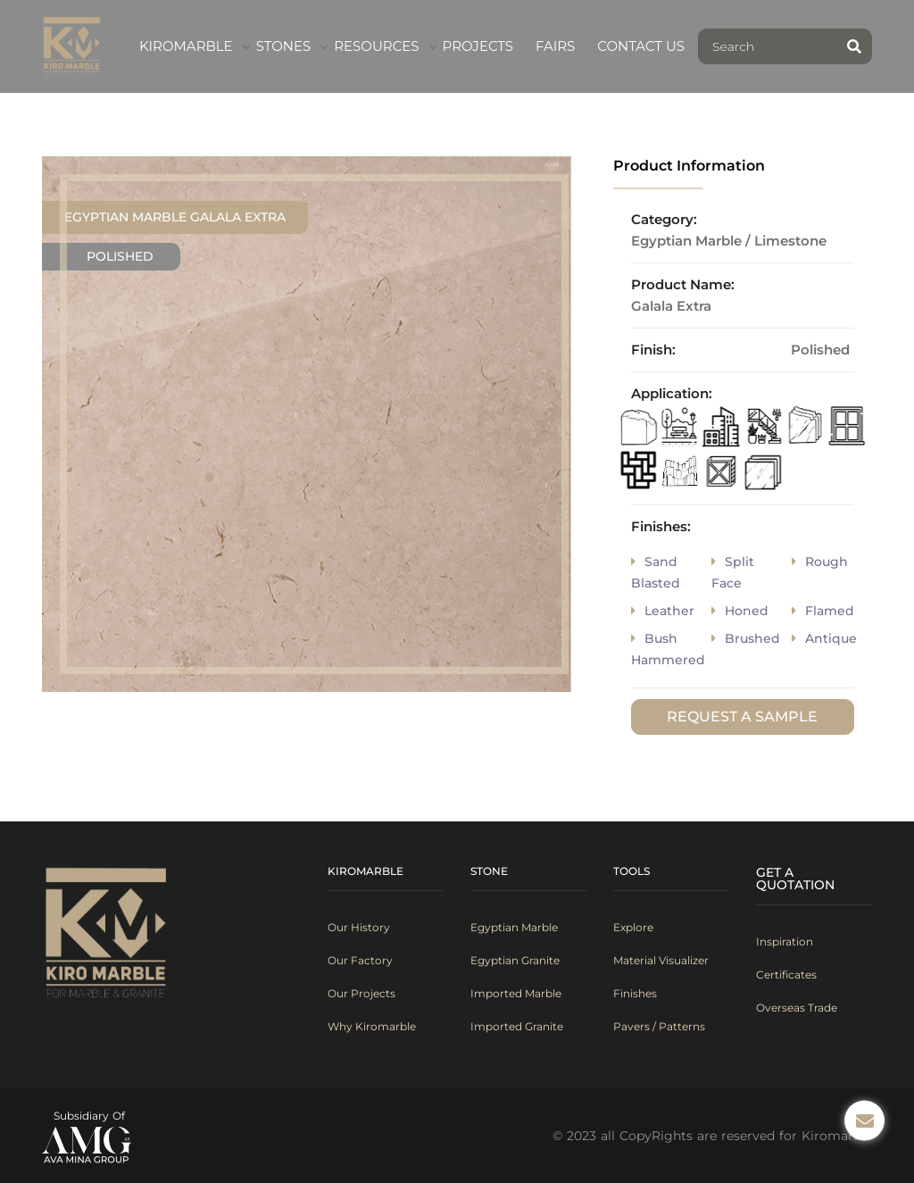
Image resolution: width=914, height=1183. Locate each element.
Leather (662, 611)
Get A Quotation (795, 878)
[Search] (767, 46)
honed (740, 611)
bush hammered (668, 649)
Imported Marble (515, 993)
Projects (478, 45)
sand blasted (655, 572)
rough (820, 562)
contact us (641, 45)
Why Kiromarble (372, 1026)
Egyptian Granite (515, 960)
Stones (284, 45)
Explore (633, 927)
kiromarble (186, 45)
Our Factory (360, 960)
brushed (745, 638)
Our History (359, 927)
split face (732, 572)
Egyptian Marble (514, 927)
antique (824, 638)
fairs (555, 45)
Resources (376, 45)
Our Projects (361, 993)
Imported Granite (516, 1026)
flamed (823, 611)
